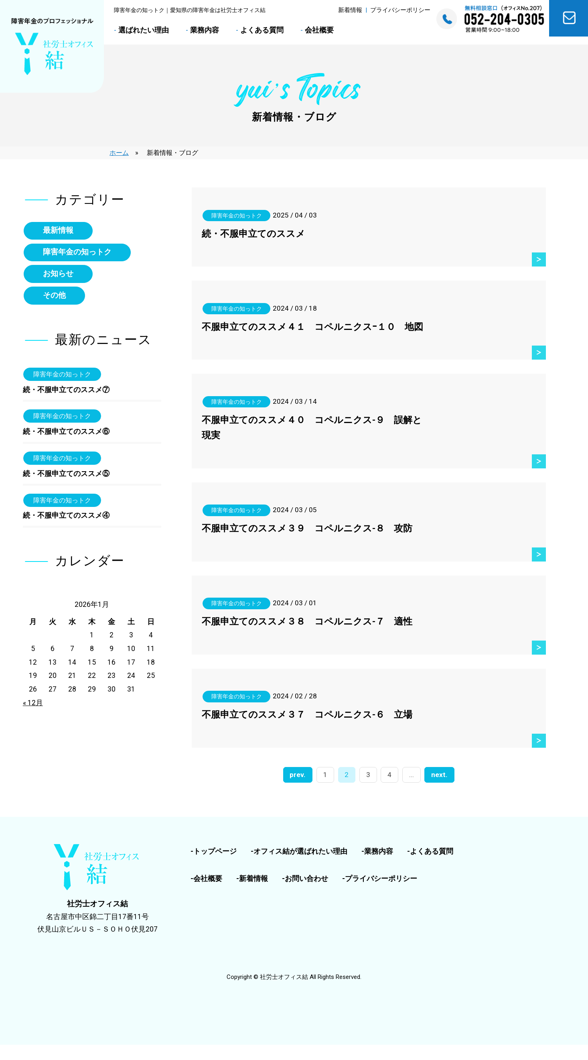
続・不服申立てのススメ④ (66, 518)
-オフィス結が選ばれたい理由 (299, 867)
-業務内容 (377, 867)
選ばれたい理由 (143, 30)
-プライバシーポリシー (379, 894)
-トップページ (214, 867)
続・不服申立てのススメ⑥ (66, 434)
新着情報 (350, 10)
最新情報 (58, 230)
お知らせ (58, 274)
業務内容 (204, 30)
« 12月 (33, 705)
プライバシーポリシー (400, 10)
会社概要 (319, 30)
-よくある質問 (430, 867)
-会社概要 (206, 894)
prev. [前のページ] (300, 790)
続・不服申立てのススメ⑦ (66, 391)
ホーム (119, 153)
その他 (54, 296)
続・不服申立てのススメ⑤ (66, 476)
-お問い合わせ (305, 894)
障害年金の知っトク (77, 252)
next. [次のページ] (438, 790)
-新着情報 (252, 894)
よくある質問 (262, 30)
